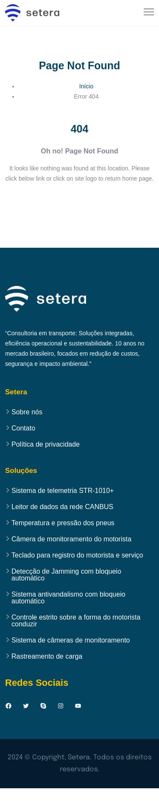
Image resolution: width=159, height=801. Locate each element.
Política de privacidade (45, 444)
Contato (23, 428)
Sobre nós (26, 412)
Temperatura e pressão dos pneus (62, 523)
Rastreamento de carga (46, 656)
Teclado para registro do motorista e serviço (77, 555)
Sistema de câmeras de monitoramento (70, 640)
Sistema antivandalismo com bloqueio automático (68, 598)
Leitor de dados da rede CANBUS (62, 507)
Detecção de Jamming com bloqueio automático (66, 575)
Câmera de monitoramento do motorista (71, 539)
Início (86, 86)
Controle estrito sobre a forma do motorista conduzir (75, 621)
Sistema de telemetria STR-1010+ (62, 490)
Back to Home (79, 204)
